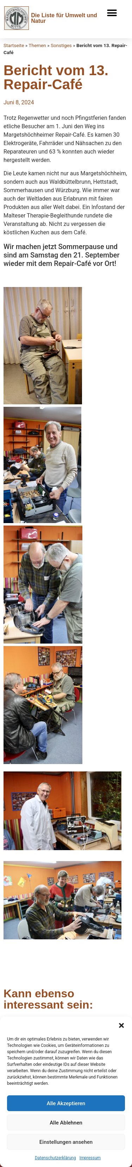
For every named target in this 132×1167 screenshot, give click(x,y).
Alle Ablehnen (66, 1123)
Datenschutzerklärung (55, 1157)
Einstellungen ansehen (66, 1142)
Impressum (90, 1157)
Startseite (14, 45)
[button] (121, 1025)
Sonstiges (61, 45)
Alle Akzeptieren (66, 1103)
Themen (37, 45)
